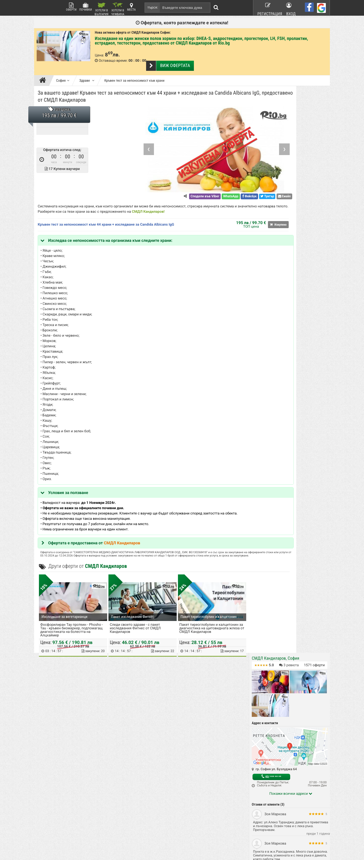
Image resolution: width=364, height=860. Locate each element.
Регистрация (267, 7)
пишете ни (47, 843)
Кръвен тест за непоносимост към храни (134, 72)
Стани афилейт (124, 783)
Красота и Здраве (174, 777)
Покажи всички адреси (290, 218)
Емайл (237, 189)
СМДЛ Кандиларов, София (275, 82)
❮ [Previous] (101, 142)
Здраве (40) (263, 350)
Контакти (120, 777)
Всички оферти (172, 764)
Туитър (220, 189)
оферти (314, 90)
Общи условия (219, 770)
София (62, 72)
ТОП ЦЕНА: (64, 102)
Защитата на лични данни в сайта (137, 790)
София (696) (263, 345)
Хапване (215, 777)
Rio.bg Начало (123, 764)
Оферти (71, 7)
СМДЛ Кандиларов (201, 204)
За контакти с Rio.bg (269, 331)
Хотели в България (101, 9)
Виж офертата (172, 57)
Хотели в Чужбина (117, 9)
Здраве (86, 72)
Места (131, 7)
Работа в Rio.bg (220, 783)
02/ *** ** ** (271, 201)
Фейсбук (202, 189)
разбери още (125, 843)
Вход (291, 7)
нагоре (351, 678)
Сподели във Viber (157, 189)
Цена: (99, 55)
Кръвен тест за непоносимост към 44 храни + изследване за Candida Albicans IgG (107, 217)
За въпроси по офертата (272, 325)
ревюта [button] (289, 90)
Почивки (85, 7)
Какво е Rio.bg (123, 770)
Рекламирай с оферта (225, 764)
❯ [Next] (237, 142)
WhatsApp (183, 189)
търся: (152, 8)
